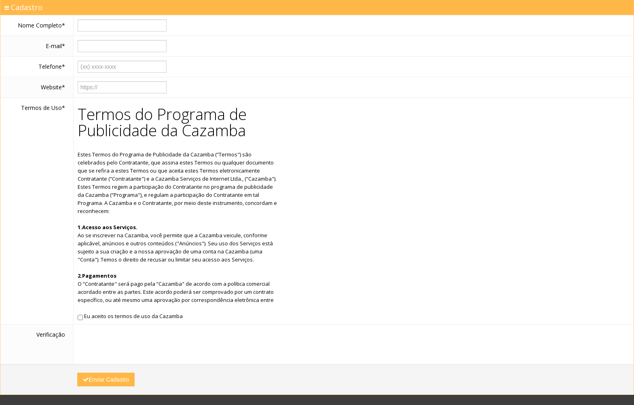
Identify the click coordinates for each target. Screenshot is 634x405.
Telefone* (51, 66)
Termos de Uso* (43, 108)
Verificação (50, 334)
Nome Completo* (41, 25)
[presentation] (139, 344)
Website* (53, 87)
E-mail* (55, 46)
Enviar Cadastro (106, 379)
